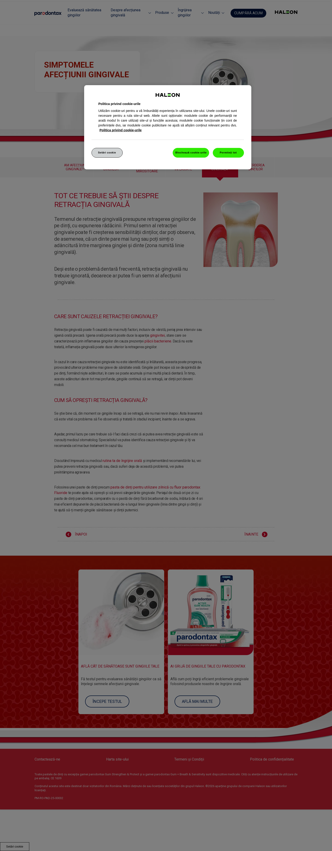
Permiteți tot (228, 152)
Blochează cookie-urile (191, 152)
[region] (167, 127)
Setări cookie (107, 152)
